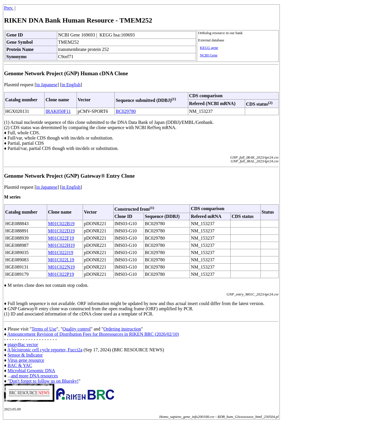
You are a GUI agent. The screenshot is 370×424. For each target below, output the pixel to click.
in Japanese (46, 84)
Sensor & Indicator (25, 355)
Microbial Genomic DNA (31, 370)
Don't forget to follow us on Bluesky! (44, 381)
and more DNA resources (34, 375)
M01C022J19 (60, 252)
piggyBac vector (23, 344)
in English (71, 84)
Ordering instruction (122, 328)
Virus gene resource (26, 360)
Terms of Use (44, 328)
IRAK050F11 (58, 111)
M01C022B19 (61, 223)
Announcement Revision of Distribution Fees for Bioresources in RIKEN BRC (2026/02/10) (93, 334)
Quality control (76, 328)
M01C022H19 (61, 245)
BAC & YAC (20, 365)
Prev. (8, 7)
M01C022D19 (61, 230)
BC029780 (126, 111)
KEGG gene (209, 48)
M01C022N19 (61, 267)
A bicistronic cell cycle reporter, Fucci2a (44, 349)
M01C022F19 (61, 238)
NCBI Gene (209, 55)
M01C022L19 (61, 259)
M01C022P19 (61, 274)
